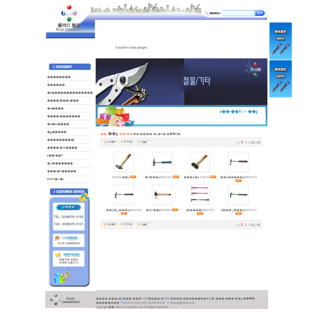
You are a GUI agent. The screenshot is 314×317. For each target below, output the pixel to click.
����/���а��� (63, 100)
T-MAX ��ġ (121, 177)
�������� (59, 77)
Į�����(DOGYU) (200, 210)
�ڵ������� (60, 163)
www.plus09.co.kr (133, 307)
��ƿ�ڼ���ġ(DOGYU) (124, 210)
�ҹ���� (55, 108)
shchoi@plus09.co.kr (182, 302)
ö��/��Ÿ (55, 155)
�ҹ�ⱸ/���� (58, 124)
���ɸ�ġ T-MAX (197, 177)
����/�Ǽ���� (62, 147)
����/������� (63, 116)
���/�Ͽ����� (61, 171)
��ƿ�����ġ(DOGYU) (238, 177)
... (170, 307)
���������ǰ (60, 140)
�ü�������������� (70, 92)
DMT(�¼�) (55, 179)
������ (56, 85)
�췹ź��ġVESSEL (159, 210)
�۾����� (56, 132)
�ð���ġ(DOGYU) (159, 177)
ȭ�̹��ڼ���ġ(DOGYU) (238, 210)
